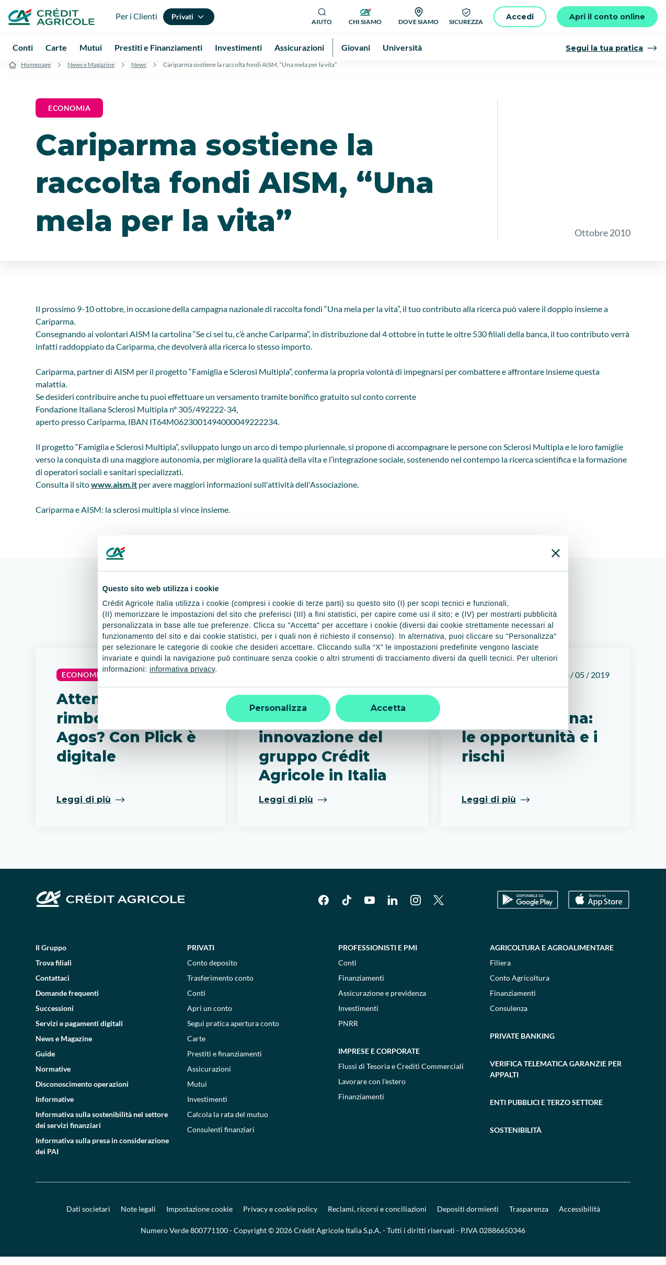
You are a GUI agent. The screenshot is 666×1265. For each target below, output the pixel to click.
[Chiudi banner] (555, 553)
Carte (196, 1046)
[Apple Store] (598, 909)
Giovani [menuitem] (355, 47)
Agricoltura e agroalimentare (552, 955)
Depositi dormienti (468, 1217)
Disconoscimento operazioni (82, 1092)
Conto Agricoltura (519, 986)
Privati (200, 955)
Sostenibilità (516, 1138)
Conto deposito (212, 971)
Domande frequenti (67, 1001)
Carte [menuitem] (56, 47)
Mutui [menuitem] (90, 47)
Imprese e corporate (379, 1059)
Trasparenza (528, 1217)
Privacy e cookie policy (280, 1217)
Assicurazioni (209, 1077)
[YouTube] (369, 908)
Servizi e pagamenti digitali (79, 1031)
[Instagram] (415, 908)
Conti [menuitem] (23, 47)
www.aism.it (114, 493)
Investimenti (207, 1107)
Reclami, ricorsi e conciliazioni (377, 1217)
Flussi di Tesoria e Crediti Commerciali (401, 1074)
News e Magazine (90, 73)
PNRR (348, 1031)
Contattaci (53, 986)
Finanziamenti (361, 986)
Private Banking (522, 1044)
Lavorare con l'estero (372, 1089)
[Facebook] (323, 908)
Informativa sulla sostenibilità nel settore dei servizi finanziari (102, 1128)
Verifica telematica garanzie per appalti (556, 1077)
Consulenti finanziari (221, 1137)
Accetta (388, 708)
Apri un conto (209, 1016)
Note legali (138, 1217)
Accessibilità (579, 1217)
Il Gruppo (51, 955)
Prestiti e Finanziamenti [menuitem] (158, 47)
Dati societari (88, 1217)
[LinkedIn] (392, 908)
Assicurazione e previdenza (382, 1001)
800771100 (209, 1238)
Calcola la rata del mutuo (227, 1122)
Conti (196, 1001)
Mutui (197, 1092)
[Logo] (51, 16)
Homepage (36, 73)
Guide (45, 1061)
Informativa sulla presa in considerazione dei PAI (102, 1154)
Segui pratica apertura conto (233, 1031)
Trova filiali (54, 971)
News (138, 73)
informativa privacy (182, 669)
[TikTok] (346, 908)
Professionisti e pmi (377, 955)
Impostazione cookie (199, 1217)
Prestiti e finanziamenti (224, 1061)
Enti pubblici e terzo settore (546, 1110)
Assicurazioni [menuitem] (299, 47)
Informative (55, 1107)
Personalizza (278, 708)
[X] (438, 908)
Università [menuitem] (402, 47)
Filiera (500, 971)
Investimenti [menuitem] (238, 47)
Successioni (55, 1016)
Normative (53, 1077)
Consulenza (508, 1016)
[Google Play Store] (527, 909)
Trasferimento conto (220, 986)
